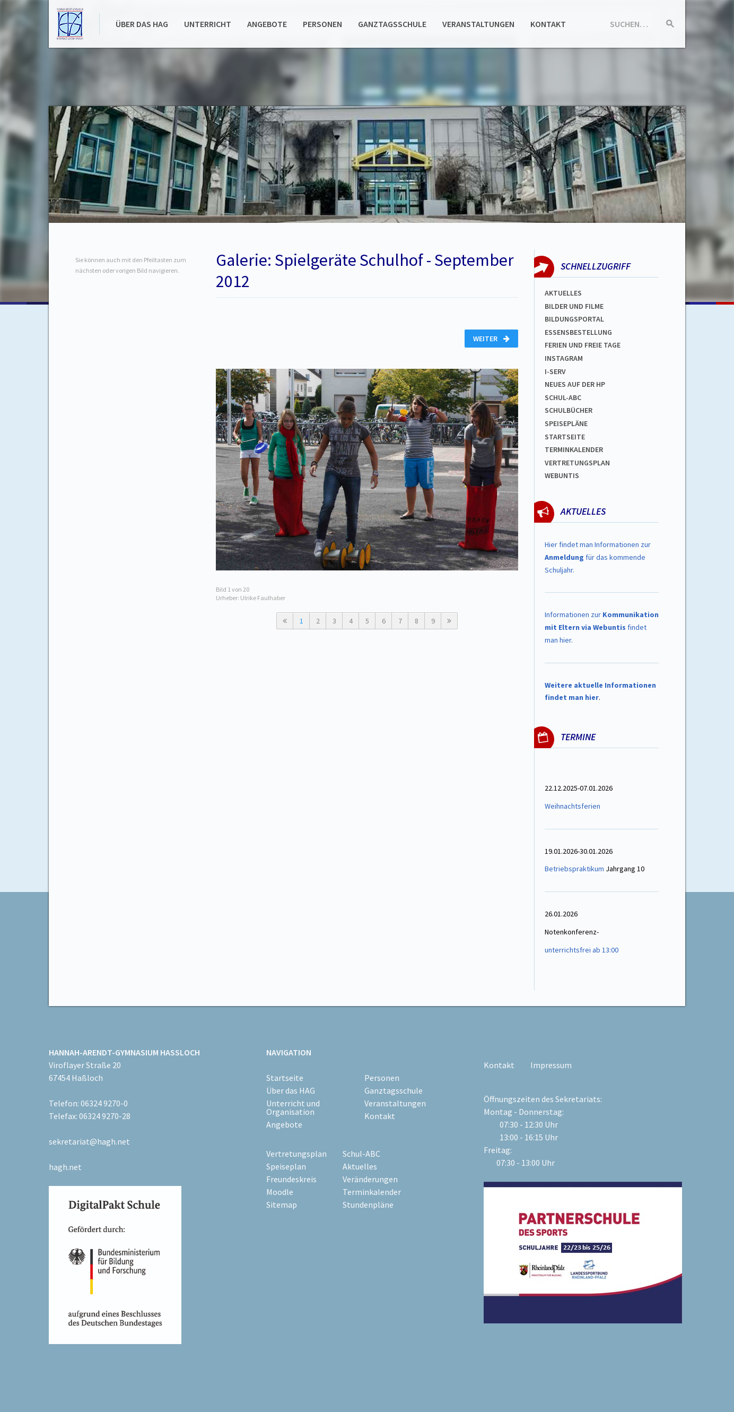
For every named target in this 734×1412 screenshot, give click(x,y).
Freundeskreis (291, 1179)
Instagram (564, 358)
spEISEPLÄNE (566, 423)
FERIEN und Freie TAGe (583, 345)
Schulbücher (568, 410)
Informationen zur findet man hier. (602, 627)
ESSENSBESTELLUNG (578, 332)
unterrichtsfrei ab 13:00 (581, 950)
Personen (322, 24)
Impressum (551, 1065)
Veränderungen (370, 1179)
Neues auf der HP (575, 384)
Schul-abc (563, 397)
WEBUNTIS (562, 475)
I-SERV (555, 371)
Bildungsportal (574, 319)
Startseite (565, 436)
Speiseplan (286, 1166)
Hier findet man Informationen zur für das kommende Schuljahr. (598, 557)
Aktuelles (563, 293)
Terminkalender (574, 449)
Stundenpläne (368, 1204)
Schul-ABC (361, 1153)
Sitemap (281, 1204)
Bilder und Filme (574, 306)
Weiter (491, 338)
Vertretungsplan (577, 462)
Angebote (267, 24)
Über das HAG (142, 24)
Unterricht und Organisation (293, 1107)
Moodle (279, 1191)
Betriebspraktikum (574, 868)
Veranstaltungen (478, 24)
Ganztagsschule (392, 24)
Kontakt (548, 24)
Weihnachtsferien (572, 806)
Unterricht (207, 24)
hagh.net (65, 1167)
